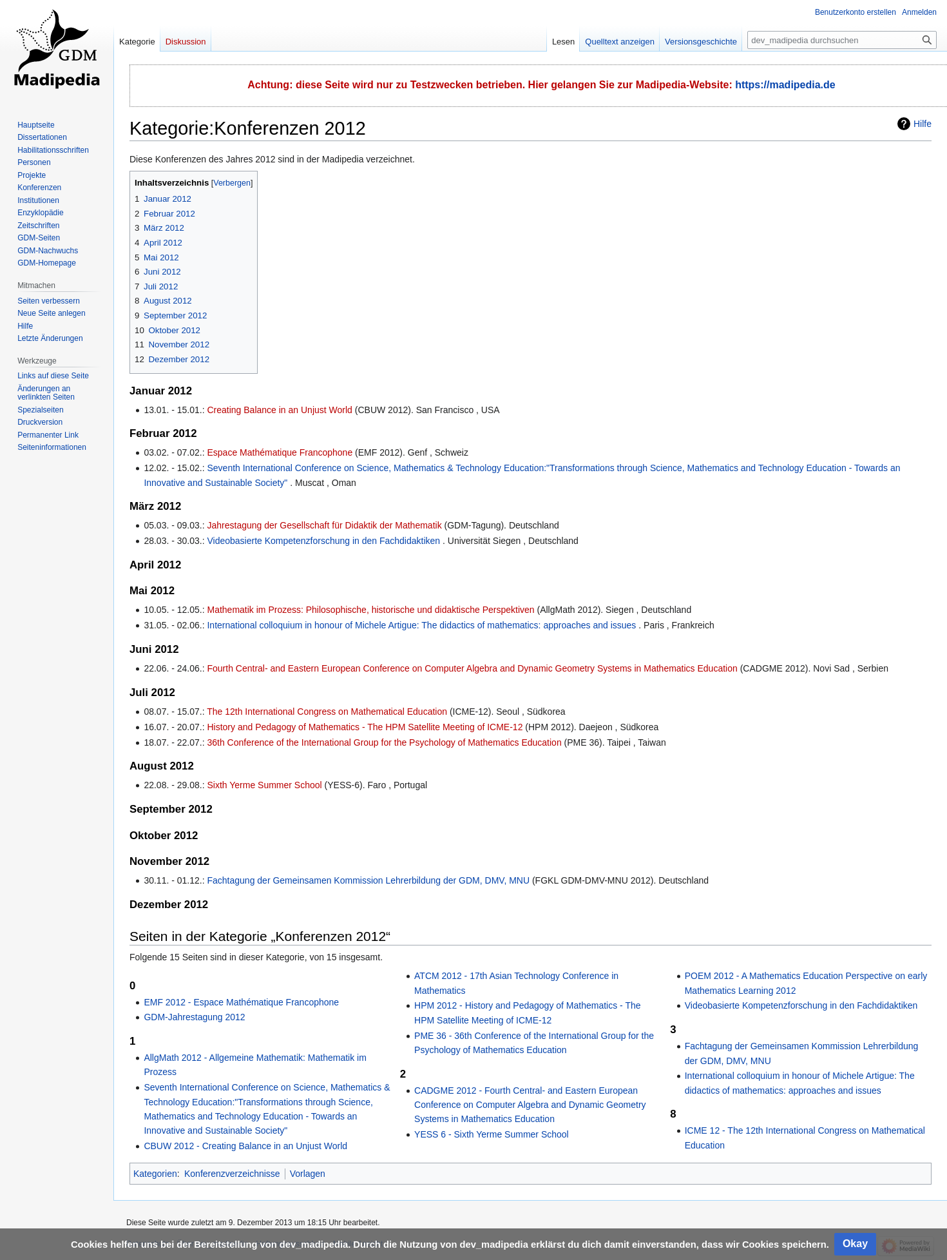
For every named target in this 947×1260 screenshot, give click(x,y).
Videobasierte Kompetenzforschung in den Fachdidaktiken (323, 541)
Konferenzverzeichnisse (232, 1173)
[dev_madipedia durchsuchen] (842, 40)
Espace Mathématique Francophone (279, 452)
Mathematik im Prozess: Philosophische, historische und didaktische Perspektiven (370, 610)
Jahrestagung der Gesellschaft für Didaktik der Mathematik (324, 525)
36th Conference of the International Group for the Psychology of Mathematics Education (384, 742)
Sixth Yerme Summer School (264, 785)
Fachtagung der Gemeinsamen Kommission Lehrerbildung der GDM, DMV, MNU (368, 880)
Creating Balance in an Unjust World (279, 410)
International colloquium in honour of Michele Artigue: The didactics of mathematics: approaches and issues (421, 625)
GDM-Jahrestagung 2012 (194, 1017)
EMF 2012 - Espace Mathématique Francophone (241, 1002)
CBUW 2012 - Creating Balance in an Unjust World (245, 1146)
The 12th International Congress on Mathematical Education (327, 711)
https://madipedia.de (785, 84)
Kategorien (155, 1173)
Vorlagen (307, 1173)
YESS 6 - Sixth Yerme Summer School (491, 1134)
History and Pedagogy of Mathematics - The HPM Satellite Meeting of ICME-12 (364, 727)
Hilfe (923, 124)
